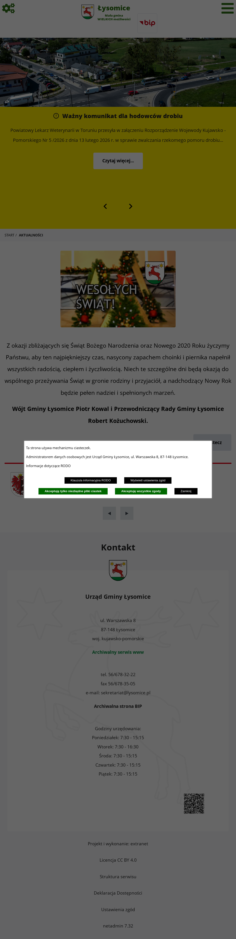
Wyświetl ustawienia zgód (147, 480)
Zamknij (186, 491)
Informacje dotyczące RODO (49, 465)
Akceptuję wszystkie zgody (141, 491)
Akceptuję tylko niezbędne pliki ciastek (73, 491)
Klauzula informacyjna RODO (91, 480)
